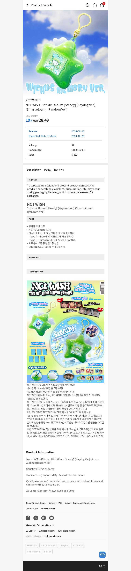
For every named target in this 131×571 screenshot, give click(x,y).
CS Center (30, 530)
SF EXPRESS (33, 551)
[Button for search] (87, 5)
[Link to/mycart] (102, 5)
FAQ (60, 502)
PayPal (64, 545)
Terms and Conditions (84, 502)
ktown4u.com (54, 535)
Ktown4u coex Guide (36, 502)
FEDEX (47, 551)
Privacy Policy (48, 508)
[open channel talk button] (102, 555)
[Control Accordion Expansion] (65, 525)
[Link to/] (95, 5)
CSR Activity (32, 508)
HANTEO (32, 545)
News (67, 502)
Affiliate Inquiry (46, 530)
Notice (52, 502)
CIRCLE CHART (49, 545)
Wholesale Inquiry (66, 530)
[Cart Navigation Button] (102, 5)
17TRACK (78, 545)
